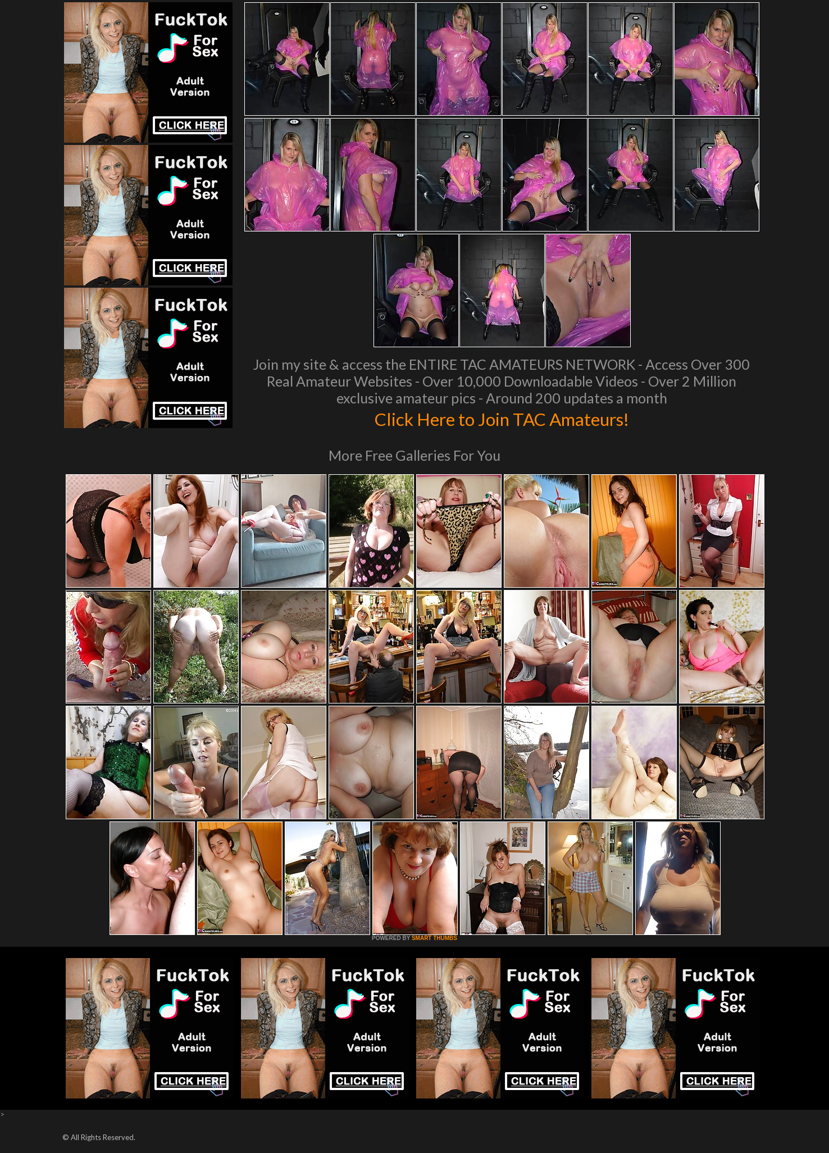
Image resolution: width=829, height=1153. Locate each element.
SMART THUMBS (434, 938)
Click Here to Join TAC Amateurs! (502, 418)
